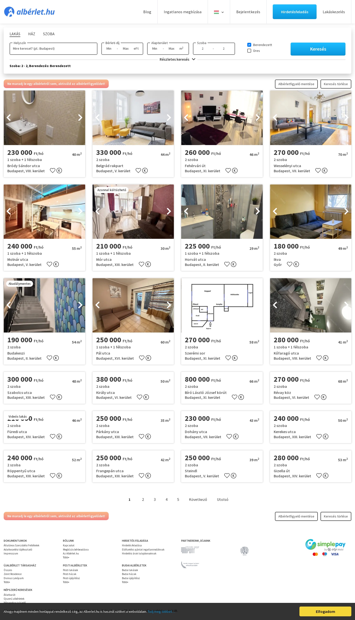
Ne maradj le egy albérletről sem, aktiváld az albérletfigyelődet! (56, 83)
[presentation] (8, 118)
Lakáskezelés (334, 11)
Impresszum (11, 553)
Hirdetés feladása (132, 545)
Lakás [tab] (15, 33)
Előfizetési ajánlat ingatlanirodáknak (143, 549)
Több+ (66, 557)
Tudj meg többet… (161, 611)
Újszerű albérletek (14, 598)
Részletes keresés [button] (177, 59)
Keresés (318, 49)
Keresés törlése (336, 84)
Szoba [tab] (49, 33)
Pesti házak (69, 574)
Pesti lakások (70, 570)
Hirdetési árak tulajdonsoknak (139, 553)
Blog (147, 11)
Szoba (201, 43)
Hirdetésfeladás (294, 11)
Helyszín (20, 43)
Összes (8, 570)
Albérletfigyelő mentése (296, 84)
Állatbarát (9, 595)
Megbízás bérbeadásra (76, 549)
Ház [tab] (31, 33)
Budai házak (129, 574)
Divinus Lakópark (14, 578)
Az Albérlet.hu (71, 553)
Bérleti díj (112, 43)
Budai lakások (130, 570)
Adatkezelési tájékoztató (18, 549)
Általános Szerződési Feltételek (21, 545)
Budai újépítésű (131, 578)
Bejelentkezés (248, 11)
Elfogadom (325, 611)
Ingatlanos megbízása (182, 11)
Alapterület (159, 43)
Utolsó (222, 499)
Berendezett (262, 45)
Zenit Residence (13, 574)
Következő (198, 499)
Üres (256, 50)
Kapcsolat (68, 545)
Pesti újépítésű (71, 578)
